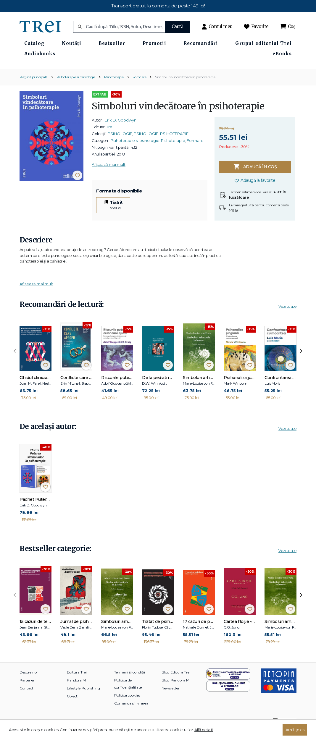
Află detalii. (203, 729)
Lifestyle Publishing (83, 699)
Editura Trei (77, 683)
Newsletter (171, 699)
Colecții (73, 707)
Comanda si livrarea (131, 714)
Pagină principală (34, 88)
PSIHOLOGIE (120, 144)
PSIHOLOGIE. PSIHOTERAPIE (161, 144)
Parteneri (28, 691)
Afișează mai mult (108, 175)
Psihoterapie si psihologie (76, 88)
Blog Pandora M (175, 691)
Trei (109, 137)
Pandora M (76, 691)
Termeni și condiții (129, 683)
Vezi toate (287, 317)
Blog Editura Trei (176, 683)
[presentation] (15, 362)
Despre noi (29, 683)
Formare (139, 88)
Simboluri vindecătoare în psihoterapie (185, 88)
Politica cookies (127, 706)
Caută (177, 26)
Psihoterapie (114, 88)
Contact (26, 699)
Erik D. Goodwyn (120, 131)
